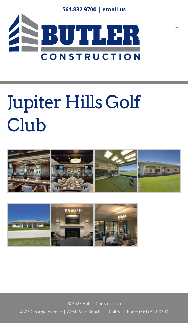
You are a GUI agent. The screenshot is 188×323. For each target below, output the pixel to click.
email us (114, 9)
